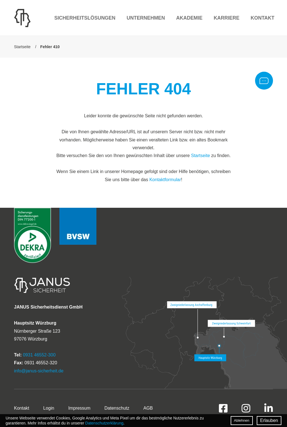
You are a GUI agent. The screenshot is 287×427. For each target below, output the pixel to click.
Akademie (189, 18)
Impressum (79, 408)
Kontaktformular (165, 179)
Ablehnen (241, 420)
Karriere (226, 18)
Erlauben (269, 420)
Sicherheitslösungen (84, 18)
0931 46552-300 (39, 355)
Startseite (22, 47)
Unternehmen (146, 18)
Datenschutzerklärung (104, 423)
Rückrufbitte (264, 81)
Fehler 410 (50, 47)
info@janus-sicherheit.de (38, 370)
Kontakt (262, 18)
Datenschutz (117, 408)
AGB (148, 408)
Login (48, 408)
